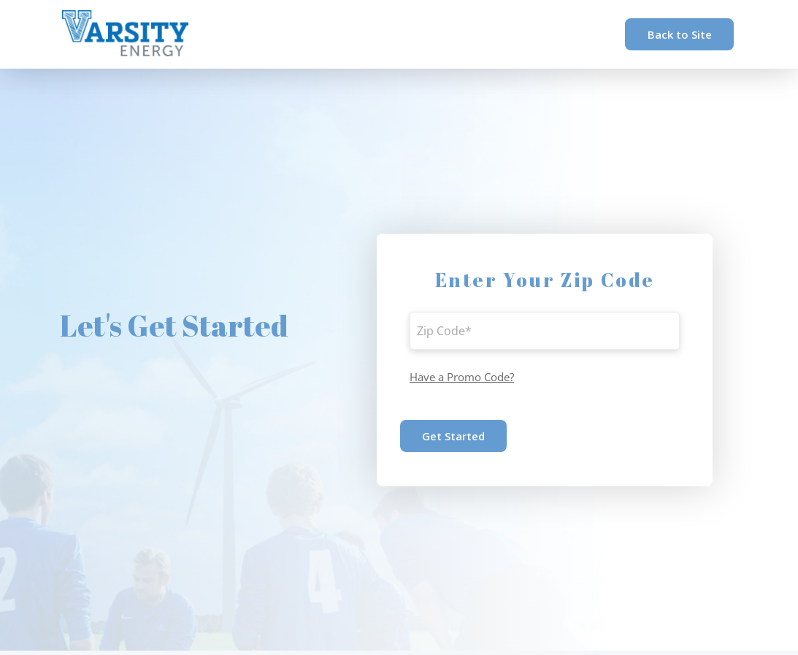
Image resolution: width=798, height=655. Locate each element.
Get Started (453, 436)
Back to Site (680, 34)
